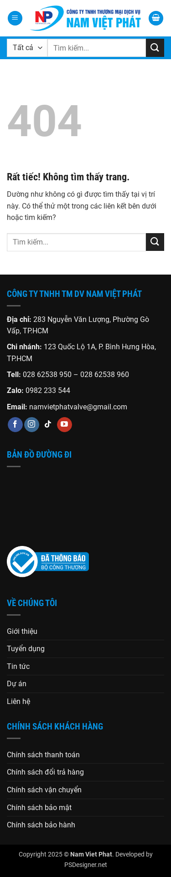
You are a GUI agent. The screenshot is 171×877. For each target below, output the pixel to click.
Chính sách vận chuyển (44, 789)
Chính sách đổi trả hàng (45, 772)
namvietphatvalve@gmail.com (78, 407)
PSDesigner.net (85, 865)
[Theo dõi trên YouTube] (64, 425)
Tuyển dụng (26, 648)
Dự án (16, 683)
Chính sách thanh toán (43, 754)
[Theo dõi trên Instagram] (31, 425)
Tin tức (18, 666)
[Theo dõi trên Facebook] (15, 425)
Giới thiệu (22, 631)
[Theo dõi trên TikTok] (48, 425)
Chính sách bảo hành (41, 825)
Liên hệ (18, 701)
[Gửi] (155, 47)
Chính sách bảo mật (39, 807)
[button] (15, 18)
